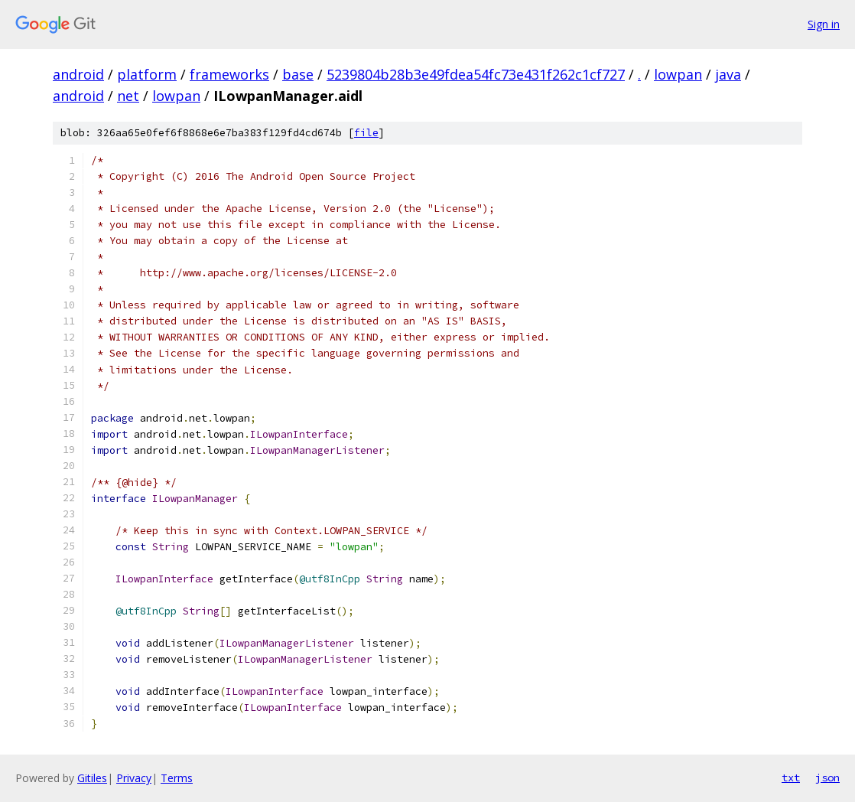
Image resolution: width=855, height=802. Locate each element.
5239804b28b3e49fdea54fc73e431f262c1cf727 (476, 74)
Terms (177, 778)
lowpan (678, 74)
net (128, 95)
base (298, 74)
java (728, 74)
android (78, 74)
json (827, 777)
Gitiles (92, 778)
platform (147, 74)
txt (791, 777)
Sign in (824, 24)
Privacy (133, 778)
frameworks (229, 74)
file (366, 132)
